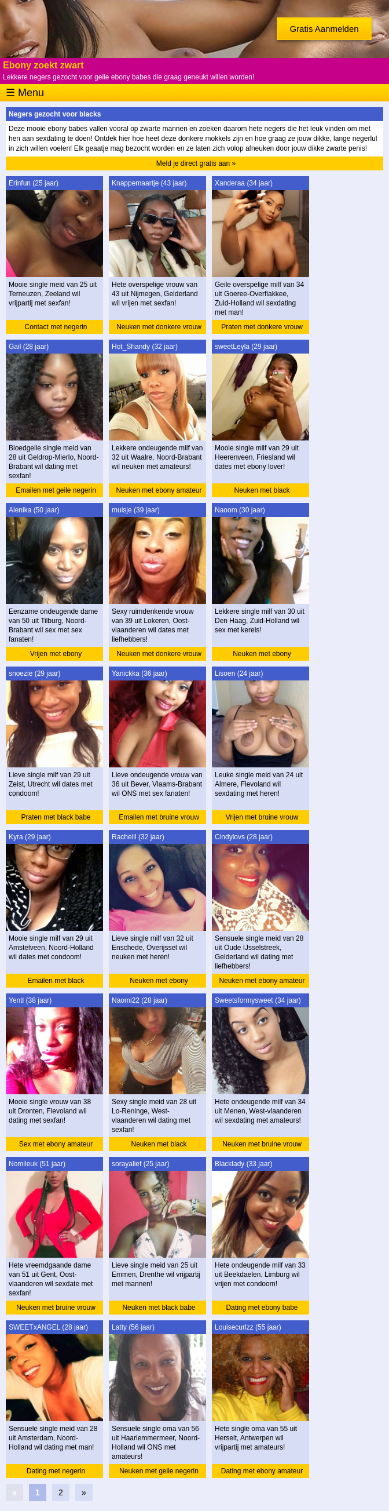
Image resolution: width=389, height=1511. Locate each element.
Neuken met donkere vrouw (158, 327)
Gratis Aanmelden (323, 29)
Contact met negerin (55, 327)
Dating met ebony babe (262, 1308)
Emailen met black (55, 981)
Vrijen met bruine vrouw (262, 817)
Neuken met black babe (158, 1308)
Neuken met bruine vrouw (262, 1144)
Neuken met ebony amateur (158, 490)
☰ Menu (25, 93)
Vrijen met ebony (56, 654)
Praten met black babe (55, 817)
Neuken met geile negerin (159, 1471)
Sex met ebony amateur (56, 1144)
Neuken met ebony (262, 654)
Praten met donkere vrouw (262, 327)
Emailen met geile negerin (56, 490)
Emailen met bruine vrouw (159, 817)
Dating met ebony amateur (262, 1471)
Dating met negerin (56, 1471)
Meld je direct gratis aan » (196, 163)
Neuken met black (261, 490)
